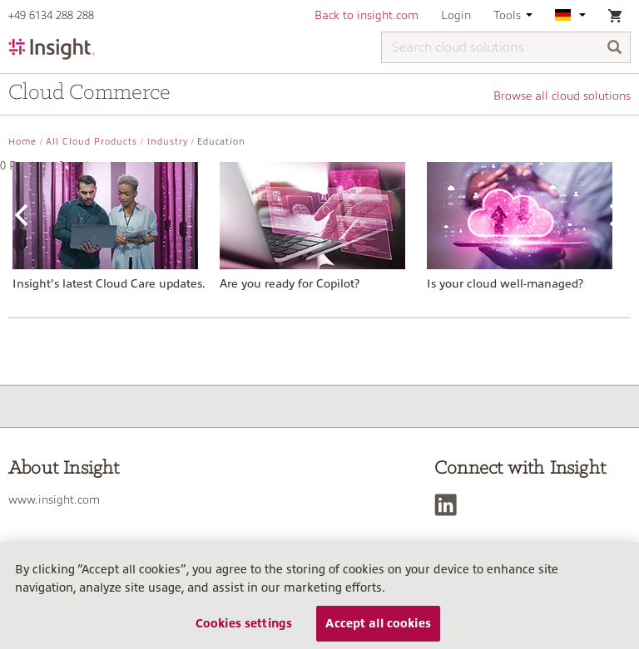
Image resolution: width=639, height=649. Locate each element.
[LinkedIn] (449, 505)
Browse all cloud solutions (562, 95)
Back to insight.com (367, 15)
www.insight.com (54, 499)
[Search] (614, 48)
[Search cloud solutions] (506, 47)
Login (456, 15)
